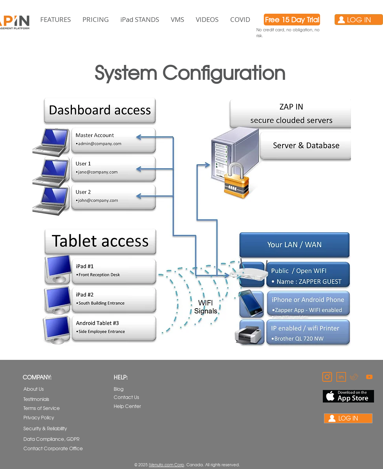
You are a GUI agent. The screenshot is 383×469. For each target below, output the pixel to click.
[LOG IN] (359, 19)
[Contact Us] (133, 397)
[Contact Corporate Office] (53, 448)
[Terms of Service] (45, 408)
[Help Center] (128, 406)
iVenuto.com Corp (166, 464)
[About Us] (43, 389)
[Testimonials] (43, 399)
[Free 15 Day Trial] (292, 19)
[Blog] (133, 389)
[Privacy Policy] (45, 417)
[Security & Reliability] (46, 428)
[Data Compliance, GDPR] (52, 438)
